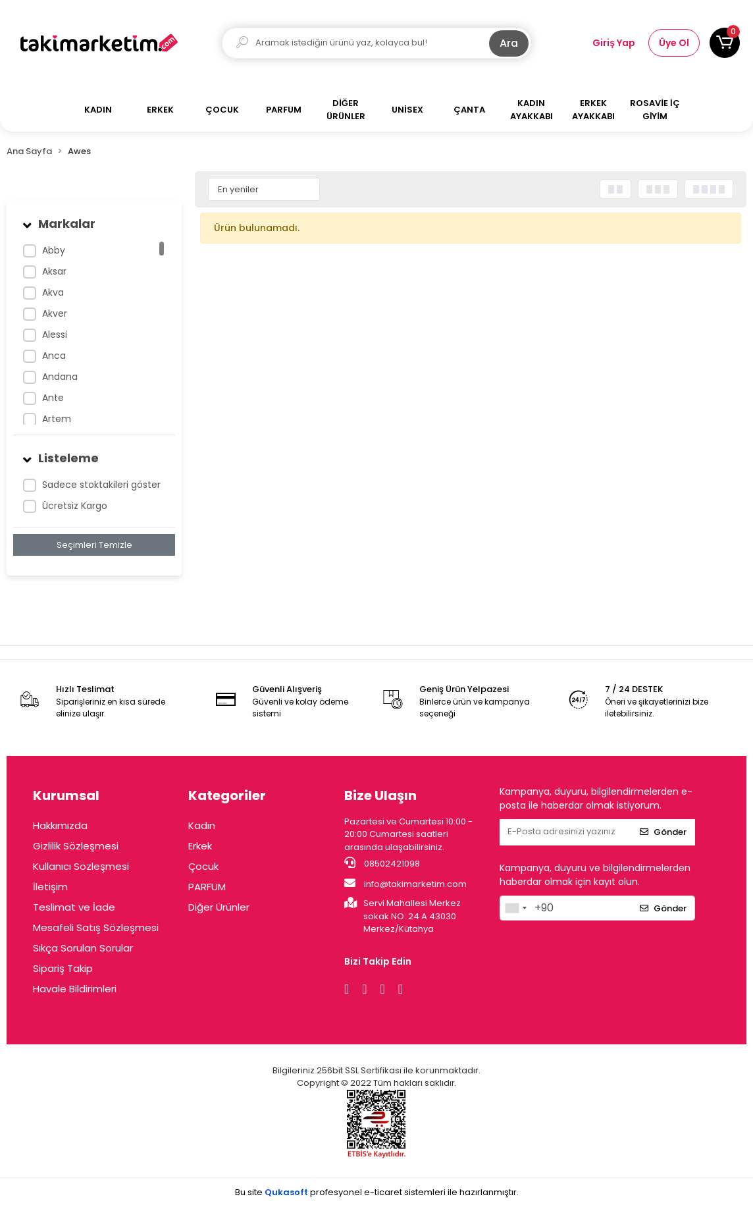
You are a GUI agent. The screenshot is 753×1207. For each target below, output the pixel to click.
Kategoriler (227, 795)
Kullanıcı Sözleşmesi (81, 866)
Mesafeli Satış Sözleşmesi (96, 927)
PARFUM (207, 887)
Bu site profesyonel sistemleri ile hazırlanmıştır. (377, 1192)
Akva (53, 292)
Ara (509, 43)
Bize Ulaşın (380, 795)
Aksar (54, 271)
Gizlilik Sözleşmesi (75, 846)
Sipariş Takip (63, 968)
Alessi (54, 334)
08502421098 (382, 863)
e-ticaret (383, 1192)
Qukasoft (286, 1192)
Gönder (663, 832)
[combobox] (515, 908)
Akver (54, 313)
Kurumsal (66, 795)
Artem (56, 418)
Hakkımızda (60, 825)
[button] (725, 43)
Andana (60, 376)
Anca (54, 355)
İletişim (50, 887)
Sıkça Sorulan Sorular (83, 948)
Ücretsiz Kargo (74, 505)
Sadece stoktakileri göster (101, 484)
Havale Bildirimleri (75, 989)
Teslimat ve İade (74, 907)
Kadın (201, 825)
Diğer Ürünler (218, 907)
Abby (53, 250)
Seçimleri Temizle (94, 545)
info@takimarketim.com (405, 883)
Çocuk (203, 866)
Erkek (200, 846)
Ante (53, 397)
